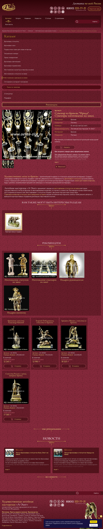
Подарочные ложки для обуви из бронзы (17, 49)
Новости (38, 18)
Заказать (67, 147)
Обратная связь (94, 9)
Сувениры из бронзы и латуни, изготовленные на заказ (25, 194)
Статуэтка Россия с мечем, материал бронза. (16, 376)
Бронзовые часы (9, 45)
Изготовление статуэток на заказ (15, 74)
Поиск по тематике (11, 87)
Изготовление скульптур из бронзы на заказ (19, 70)
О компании (59, 18)
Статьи (48, 18)
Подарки (7, 98)
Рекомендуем (51, 104)
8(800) (76, 8)
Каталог (8, 18)
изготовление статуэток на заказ (67, 188)
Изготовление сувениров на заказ (15, 78)
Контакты (9, 24)
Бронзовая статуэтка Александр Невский (16, 323)
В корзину (18, 368)
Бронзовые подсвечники (12, 66)
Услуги (18, 18)
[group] (27, 134)
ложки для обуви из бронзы (85, 181)
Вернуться (61, 166)
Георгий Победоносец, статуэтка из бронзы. (45, 323)
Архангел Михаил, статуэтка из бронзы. (73, 323)
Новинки (28, 18)
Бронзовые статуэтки (11, 41)
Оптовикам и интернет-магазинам (16, 82)
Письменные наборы (11, 53)
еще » (57, 162)
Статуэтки (8, 94)
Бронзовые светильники (12, 61)
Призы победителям (11, 57)
